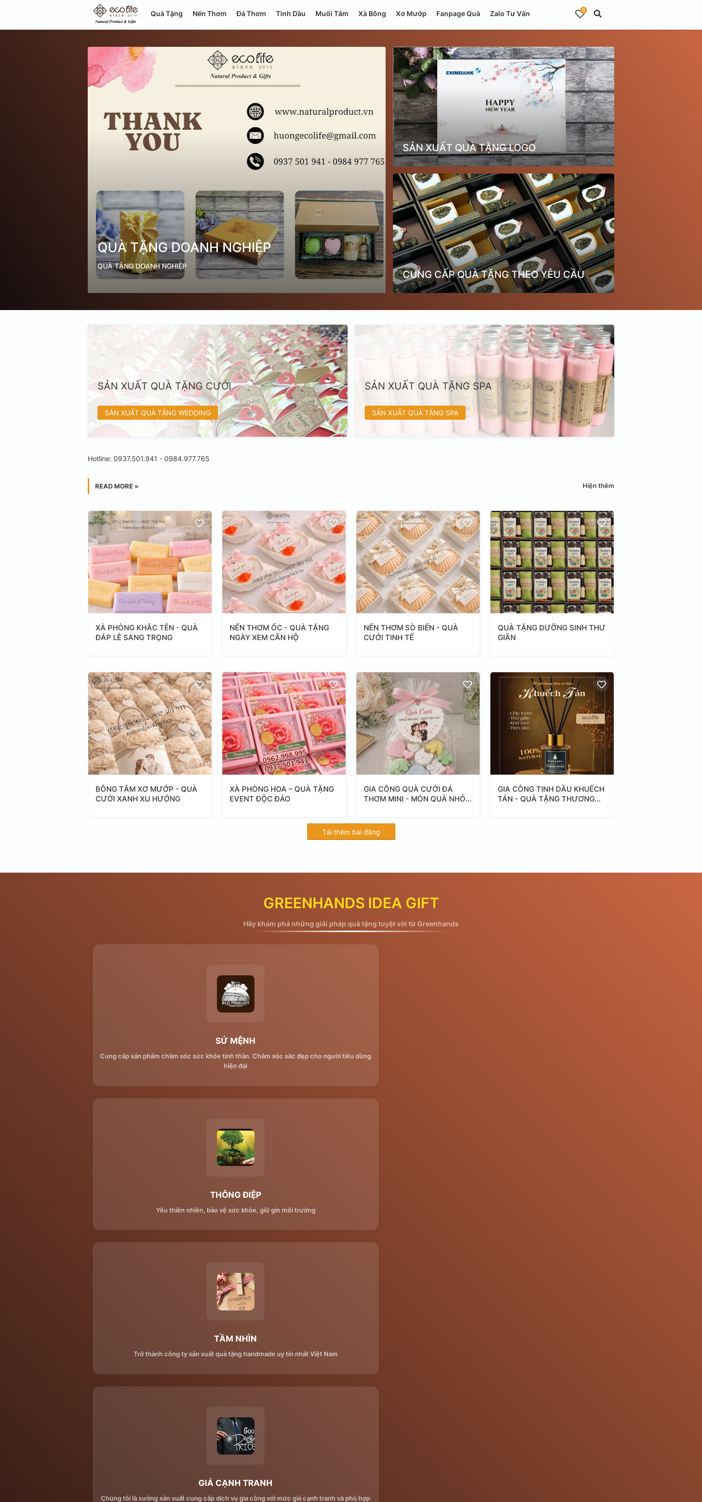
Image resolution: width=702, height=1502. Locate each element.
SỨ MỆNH (175, 1042)
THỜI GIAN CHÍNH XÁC (527, 1198)
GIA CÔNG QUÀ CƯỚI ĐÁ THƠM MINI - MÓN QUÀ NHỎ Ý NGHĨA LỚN (418, 793)
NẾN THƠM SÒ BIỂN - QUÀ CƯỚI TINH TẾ (411, 632)
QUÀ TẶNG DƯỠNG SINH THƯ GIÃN (551, 632)
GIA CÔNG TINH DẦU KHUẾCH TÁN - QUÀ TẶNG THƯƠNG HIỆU (551, 793)
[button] (597, 13)
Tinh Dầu (291, 13)
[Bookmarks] (580, 13)
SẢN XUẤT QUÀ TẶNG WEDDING (158, 413)
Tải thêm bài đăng (351, 832)
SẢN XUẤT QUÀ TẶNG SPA (415, 413)
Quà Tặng (167, 13)
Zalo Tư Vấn (510, 13)
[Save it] (199, 523)
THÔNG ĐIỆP (351, 1042)
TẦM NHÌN (527, 1042)
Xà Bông (372, 13)
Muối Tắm (332, 13)
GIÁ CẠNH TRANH (174, 1198)
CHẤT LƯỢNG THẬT (351, 1198)
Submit (274, 1356)
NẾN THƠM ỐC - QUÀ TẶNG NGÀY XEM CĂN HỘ (279, 632)
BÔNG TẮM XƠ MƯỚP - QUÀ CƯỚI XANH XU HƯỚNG (146, 793)
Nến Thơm (210, 13)
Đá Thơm (251, 13)
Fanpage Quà (458, 13)
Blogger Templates (293, 1487)
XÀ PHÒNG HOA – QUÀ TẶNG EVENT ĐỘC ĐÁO (282, 793)
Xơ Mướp (411, 13)
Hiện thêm (598, 485)
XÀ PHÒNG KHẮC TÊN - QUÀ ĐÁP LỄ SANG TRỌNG (147, 632)
